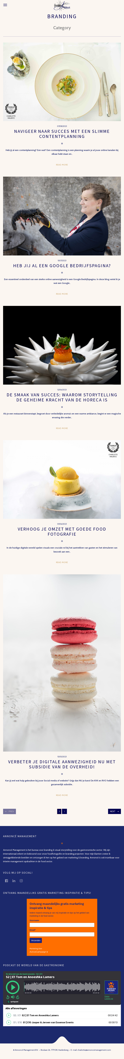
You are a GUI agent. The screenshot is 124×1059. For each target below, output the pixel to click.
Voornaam (34, 920)
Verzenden (35, 940)
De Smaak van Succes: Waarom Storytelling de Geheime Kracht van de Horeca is (62, 397)
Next (112, 811)
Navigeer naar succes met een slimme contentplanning (62, 133)
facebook (8, 881)
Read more (62, 165)
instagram (23, 881)
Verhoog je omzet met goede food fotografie (62, 531)
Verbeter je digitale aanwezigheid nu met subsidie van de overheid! (62, 764)
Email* (33, 930)
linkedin (15, 881)
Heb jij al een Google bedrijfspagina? (62, 265)
